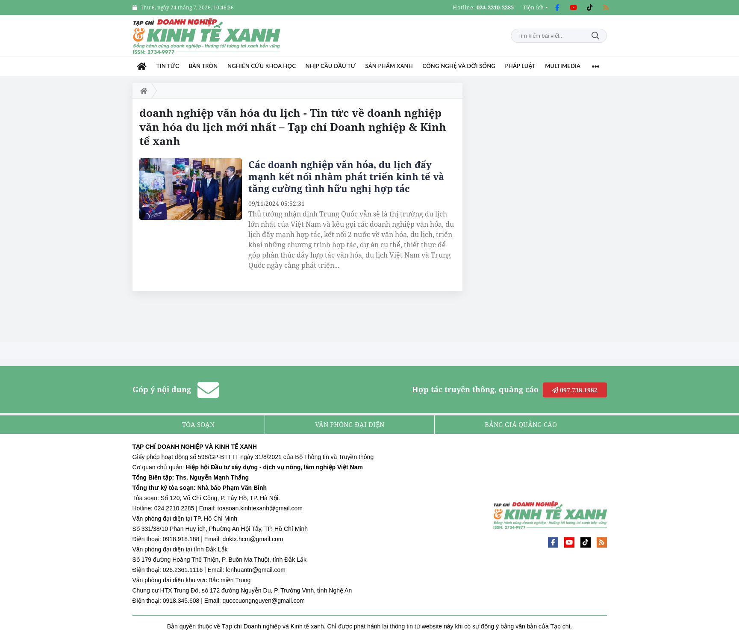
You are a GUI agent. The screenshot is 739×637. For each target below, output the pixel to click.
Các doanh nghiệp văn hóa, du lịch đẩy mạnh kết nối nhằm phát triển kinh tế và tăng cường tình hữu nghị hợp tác (346, 176)
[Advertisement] (543, 211)
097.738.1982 (575, 390)
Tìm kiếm (595, 36)
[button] (535, 7)
